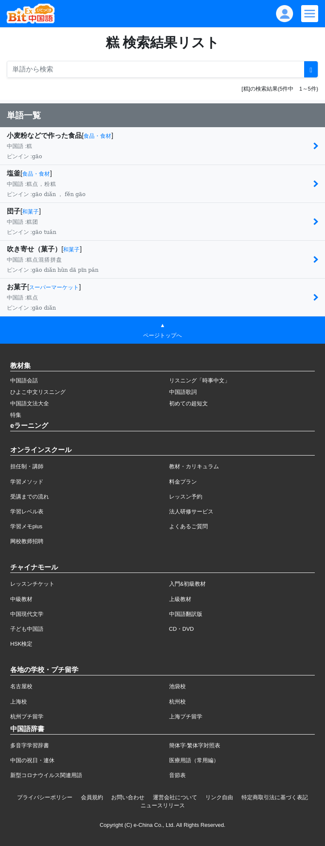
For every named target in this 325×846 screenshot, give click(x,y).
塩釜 (13, 173)
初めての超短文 (188, 403)
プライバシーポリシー (44, 797)
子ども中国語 (26, 629)
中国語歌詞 (183, 392)
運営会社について (175, 797)
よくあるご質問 (188, 526)
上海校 (18, 701)
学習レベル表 (26, 511)
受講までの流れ (29, 496)
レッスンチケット (32, 584)
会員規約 (92, 797)
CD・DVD (181, 629)
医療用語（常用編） (194, 760)
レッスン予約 (185, 496)
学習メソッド (26, 482)
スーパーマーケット (54, 287)
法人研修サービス (191, 511)
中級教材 (21, 599)
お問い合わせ (127, 797)
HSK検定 (21, 644)
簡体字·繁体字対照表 (195, 745)
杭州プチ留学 (26, 716)
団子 (13, 211)
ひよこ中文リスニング (38, 392)
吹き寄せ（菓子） (34, 249)
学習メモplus (26, 526)
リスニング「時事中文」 (199, 380)
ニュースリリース (163, 805)
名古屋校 (21, 686)
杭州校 (177, 701)
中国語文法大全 (29, 403)
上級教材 (180, 599)
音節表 (177, 775)
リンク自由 (219, 797)
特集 (15, 415)
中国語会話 (24, 380)
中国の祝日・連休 (32, 760)
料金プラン (183, 482)
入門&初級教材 (187, 584)
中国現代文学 (26, 614)
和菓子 (30, 211)
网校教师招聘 (26, 541)
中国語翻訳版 (185, 614)
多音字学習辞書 (29, 745)
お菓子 (17, 287)
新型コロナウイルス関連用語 (46, 775)
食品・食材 (97, 136)
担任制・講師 (26, 466)
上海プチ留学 (185, 716)
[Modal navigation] (309, 13)
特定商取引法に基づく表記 (275, 797)
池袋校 (177, 686)
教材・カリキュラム (194, 466)
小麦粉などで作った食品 (44, 135)
